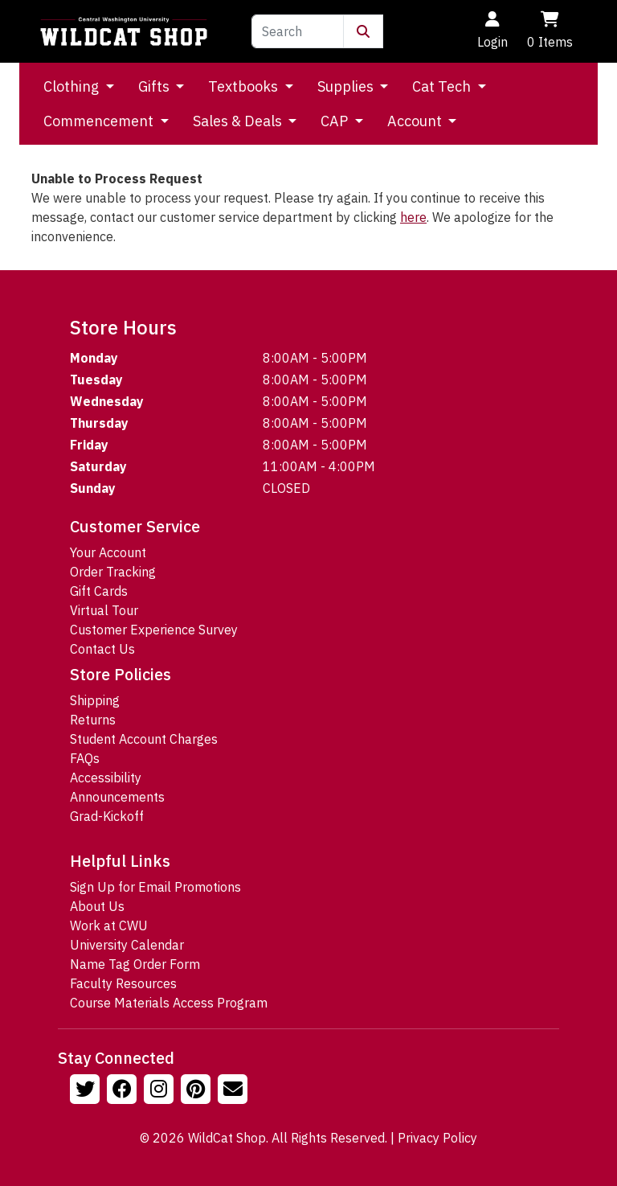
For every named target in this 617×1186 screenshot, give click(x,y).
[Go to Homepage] (123, 31)
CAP (336, 121)
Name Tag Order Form (135, 964)
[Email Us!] (234, 1091)
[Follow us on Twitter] (87, 1091)
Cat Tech (443, 86)
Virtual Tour (104, 610)
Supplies (347, 86)
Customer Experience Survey (154, 630)
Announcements (117, 797)
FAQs (85, 758)
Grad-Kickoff (107, 816)
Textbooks (244, 86)
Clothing (72, 86)
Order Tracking (113, 572)
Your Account (108, 552)
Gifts (155, 86)
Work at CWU (109, 925)
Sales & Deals (239, 121)
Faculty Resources (123, 983)
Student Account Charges (144, 739)
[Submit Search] (363, 31)
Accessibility (105, 777)
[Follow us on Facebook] (124, 1091)
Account (416, 121)
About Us (97, 906)
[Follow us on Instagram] (161, 1091)
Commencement (100, 121)
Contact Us (102, 649)
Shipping (95, 700)
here (413, 217)
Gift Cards (99, 591)
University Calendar (127, 945)
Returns (93, 720)
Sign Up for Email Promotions (155, 887)
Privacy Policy (437, 1138)
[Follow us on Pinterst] (198, 1091)
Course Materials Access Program (169, 1003)
